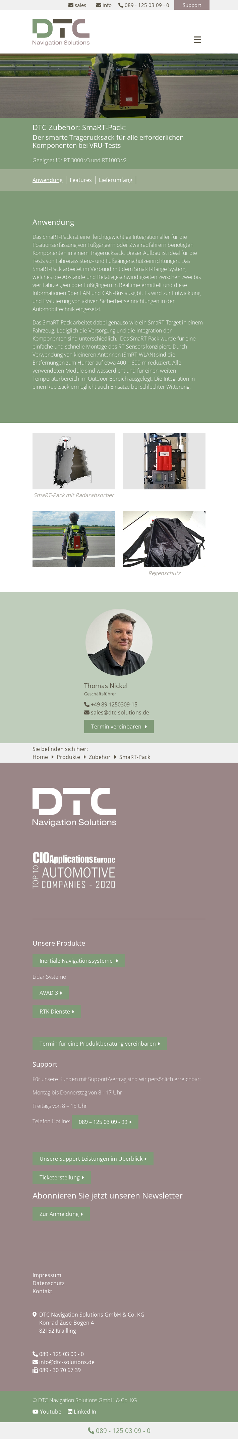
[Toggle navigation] (197, 39)
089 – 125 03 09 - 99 (103, 1122)
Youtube (48, 1411)
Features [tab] (81, 180)
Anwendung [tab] (48, 180)
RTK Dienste (55, 1011)
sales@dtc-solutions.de (116, 712)
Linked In (82, 1411)
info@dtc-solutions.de (64, 1362)
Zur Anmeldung (59, 1214)
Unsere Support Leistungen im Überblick (91, 1158)
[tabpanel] (119, 307)
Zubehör (100, 757)
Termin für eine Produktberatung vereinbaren (98, 1043)
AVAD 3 (49, 992)
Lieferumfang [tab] (115, 180)
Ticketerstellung (60, 1177)
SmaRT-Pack (134, 757)
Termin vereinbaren (117, 726)
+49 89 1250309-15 (110, 704)
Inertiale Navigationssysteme (77, 960)
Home (41, 757)
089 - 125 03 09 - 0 (58, 1354)
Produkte (69, 757)
